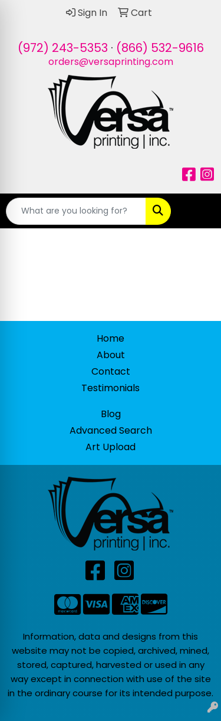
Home (110, 338)
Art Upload (110, 447)
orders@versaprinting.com (110, 61)
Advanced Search (111, 430)
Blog (111, 414)
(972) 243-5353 (63, 48)
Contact (110, 371)
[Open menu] (197, 211)
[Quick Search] (76, 211)
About (111, 355)
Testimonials (110, 388)
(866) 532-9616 (160, 48)
